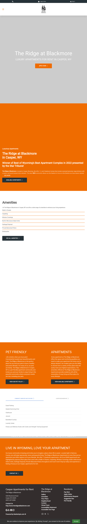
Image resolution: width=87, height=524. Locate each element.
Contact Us (14, 504)
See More (7, 175)
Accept (76, 521)
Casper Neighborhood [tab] (62, 398)
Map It (72, 1)
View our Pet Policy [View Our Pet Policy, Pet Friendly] (17, 381)
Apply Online (42, 1)
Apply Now (43, 66)
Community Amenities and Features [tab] (24, 398)
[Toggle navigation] (3, 9)
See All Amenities (13, 238)
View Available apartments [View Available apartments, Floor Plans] (65, 381)
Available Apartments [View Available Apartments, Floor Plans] (14, 180)
